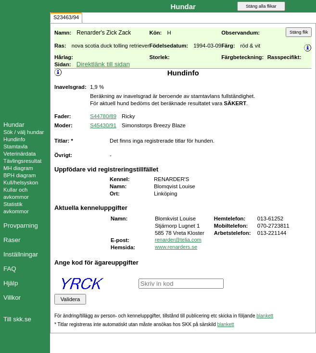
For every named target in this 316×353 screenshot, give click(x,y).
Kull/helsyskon (20, 182)
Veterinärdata (19, 154)
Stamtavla (15, 146)
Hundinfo (14, 139)
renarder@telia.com (178, 240)
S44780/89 (103, 116)
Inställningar (20, 254)
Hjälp (10, 283)
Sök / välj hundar (23, 132)
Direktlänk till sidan (103, 64)
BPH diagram (19, 175)
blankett (264, 315)
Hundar (14, 124)
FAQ (9, 268)
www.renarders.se (176, 247)
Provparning (20, 225)
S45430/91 (103, 125)
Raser (12, 239)
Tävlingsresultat (22, 161)
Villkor (12, 297)
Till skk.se (17, 319)
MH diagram (18, 168)
